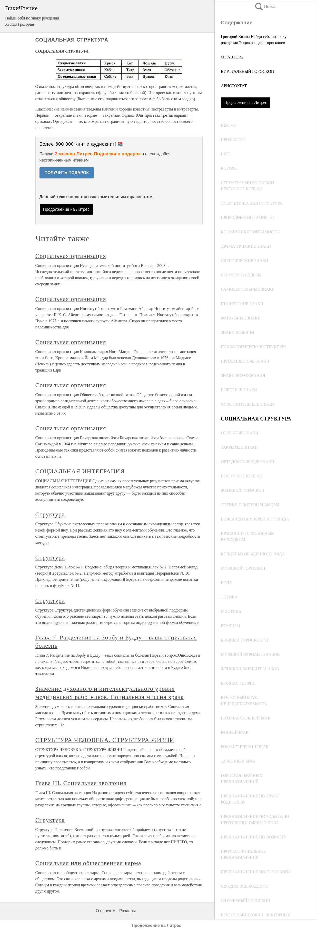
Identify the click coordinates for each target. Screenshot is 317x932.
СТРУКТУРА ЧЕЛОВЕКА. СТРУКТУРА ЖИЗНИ (104, 740)
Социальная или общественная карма (88, 863)
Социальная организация (70, 256)
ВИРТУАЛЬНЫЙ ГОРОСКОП (247, 71)
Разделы (127, 911)
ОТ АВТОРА (232, 57)
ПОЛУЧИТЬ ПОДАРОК (67, 173)
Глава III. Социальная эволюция (80, 783)
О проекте (105, 911)
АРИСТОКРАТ (234, 86)
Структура (50, 514)
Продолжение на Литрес (245, 102)
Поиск (265, 6)
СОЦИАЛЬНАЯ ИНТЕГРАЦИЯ (80, 471)
